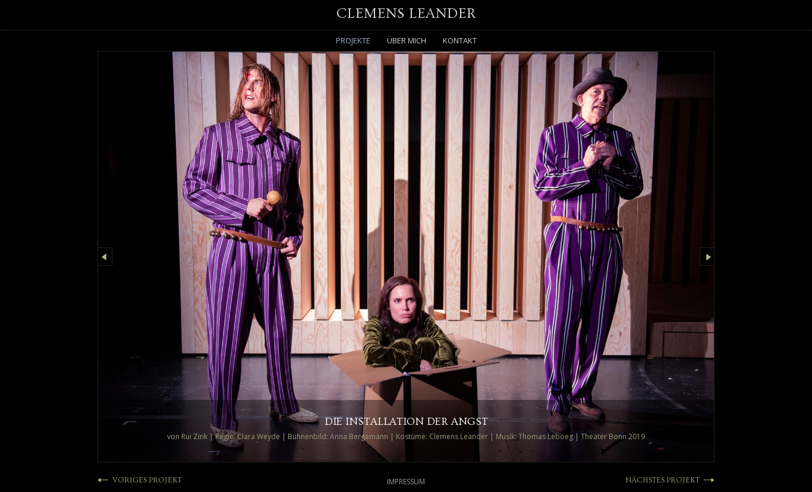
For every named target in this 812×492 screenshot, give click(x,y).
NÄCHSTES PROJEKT (662, 480)
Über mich (406, 40)
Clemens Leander (406, 13)
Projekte (353, 40)
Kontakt (460, 40)
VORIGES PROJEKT (147, 480)
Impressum (406, 482)
